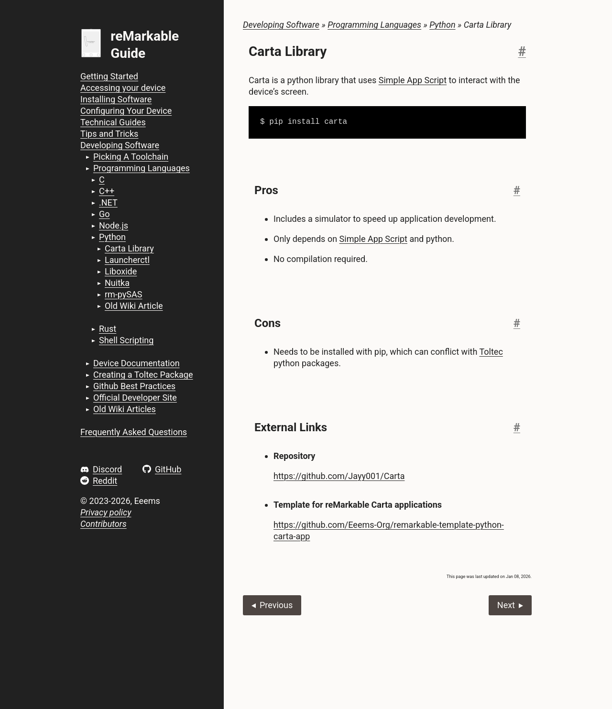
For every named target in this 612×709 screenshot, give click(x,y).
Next (506, 605)
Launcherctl (127, 260)
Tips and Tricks (109, 134)
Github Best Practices (134, 386)
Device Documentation (136, 363)
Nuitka (117, 283)
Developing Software (119, 145)
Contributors (103, 524)
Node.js (113, 225)
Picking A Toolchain (130, 157)
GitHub (168, 469)
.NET (108, 202)
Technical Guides (113, 122)
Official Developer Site (135, 398)
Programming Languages (141, 168)
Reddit (105, 481)
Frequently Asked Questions (133, 432)
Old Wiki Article (134, 306)
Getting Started (109, 76)
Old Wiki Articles (124, 409)
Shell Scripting (126, 340)
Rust (107, 329)
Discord (107, 469)
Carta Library (129, 248)
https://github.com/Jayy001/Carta (338, 476)
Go (104, 214)
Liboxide (121, 271)
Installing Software (116, 99)
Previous (276, 605)
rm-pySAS (123, 294)
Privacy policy (105, 512)
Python (112, 237)
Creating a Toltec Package (143, 375)
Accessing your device (122, 88)
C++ (106, 191)
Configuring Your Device (126, 111)
